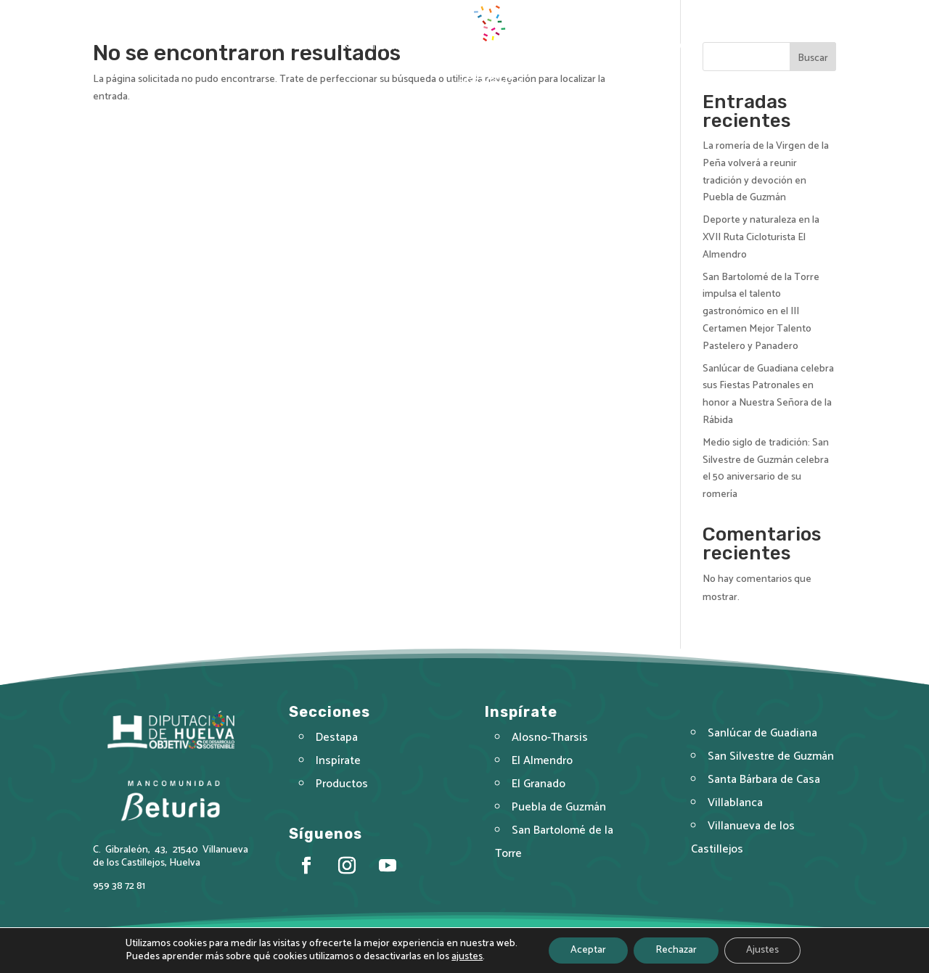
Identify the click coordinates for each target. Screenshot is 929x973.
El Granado (539, 788)
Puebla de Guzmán (559, 810)
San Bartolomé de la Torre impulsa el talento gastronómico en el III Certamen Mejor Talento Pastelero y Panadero (761, 312)
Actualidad (651, 46)
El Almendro (543, 765)
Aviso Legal (368, 951)
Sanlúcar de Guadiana (762, 738)
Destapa (316, 46)
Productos (573, 46)
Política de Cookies (544, 951)
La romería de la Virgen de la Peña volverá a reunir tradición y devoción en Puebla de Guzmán (766, 172)
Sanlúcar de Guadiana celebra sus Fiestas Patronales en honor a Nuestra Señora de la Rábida (768, 395)
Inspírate (394, 46)
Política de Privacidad (448, 951)
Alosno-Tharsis (550, 743)
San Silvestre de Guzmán (770, 761)
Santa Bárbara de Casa (764, 783)
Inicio (263, 46)
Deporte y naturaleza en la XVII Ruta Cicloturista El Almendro (761, 237)
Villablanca (736, 805)
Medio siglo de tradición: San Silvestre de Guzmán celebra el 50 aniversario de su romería (766, 469)
